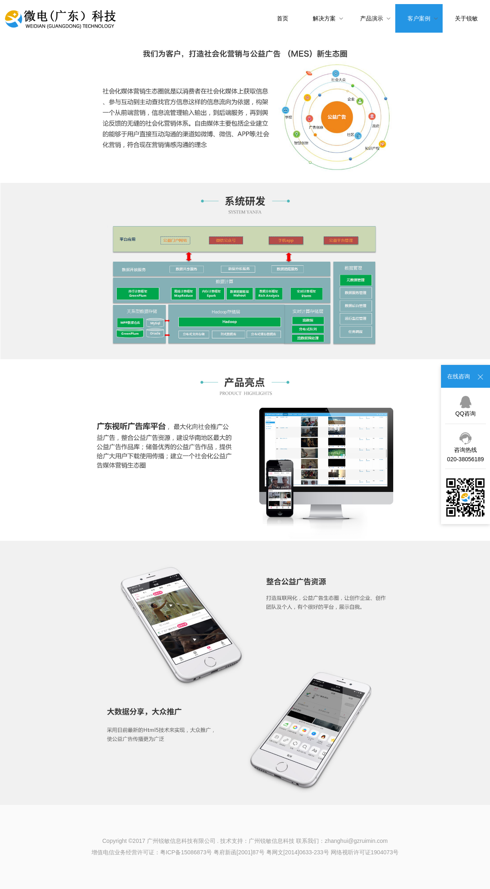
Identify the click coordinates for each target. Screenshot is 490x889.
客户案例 (423, 18)
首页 (282, 18)
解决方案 (328, 18)
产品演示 (375, 18)
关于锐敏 (466, 18)
